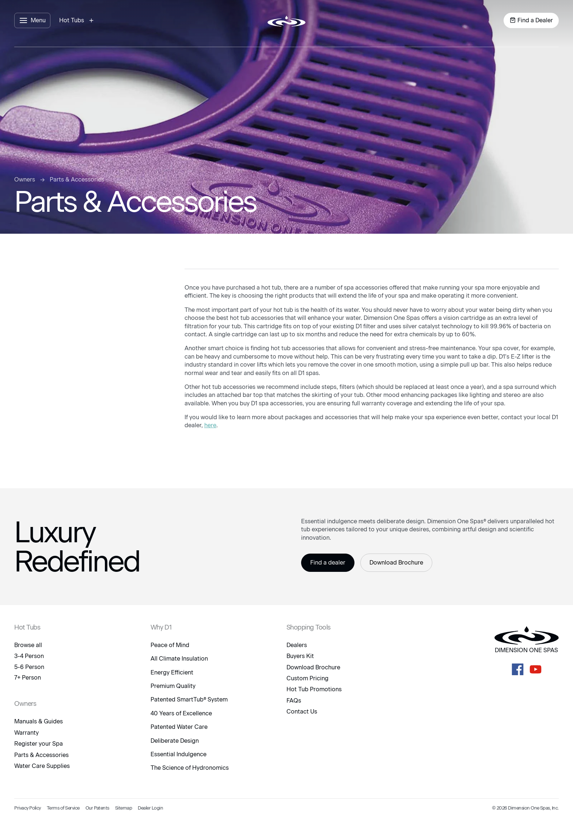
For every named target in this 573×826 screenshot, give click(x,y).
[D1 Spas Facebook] (518, 669)
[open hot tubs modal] (77, 20)
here (210, 425)
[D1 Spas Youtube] (536, 669)
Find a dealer (327, 562)
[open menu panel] (32, 20)
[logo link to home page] (286, 20)
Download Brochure (396, 562)
